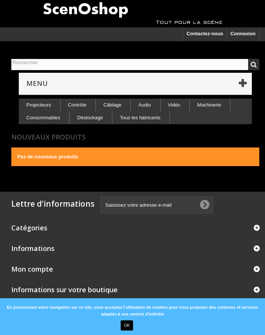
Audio (144, 105)
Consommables (43, 117)
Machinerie (209, 105)
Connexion (243, 33)
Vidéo (174, 105)
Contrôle (77, 105)
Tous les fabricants (140, 117)
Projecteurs (38, 105)
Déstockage (90, 117)
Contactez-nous (204, 33)
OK (127, 325)
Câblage (112, 105)
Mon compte (32, 268)
